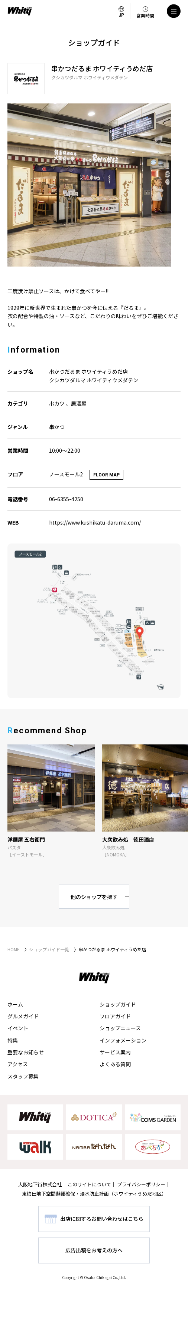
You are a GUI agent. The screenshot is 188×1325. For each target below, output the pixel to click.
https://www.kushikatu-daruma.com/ (95, 522)
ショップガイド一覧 (49, 949)
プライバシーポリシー (141, 1184)
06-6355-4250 (66, 499)
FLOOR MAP (106, 475)
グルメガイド (23, 1016)
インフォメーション (123, 1040)
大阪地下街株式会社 (40, 1184)
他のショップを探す (94, 897)
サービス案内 (115, 1052)
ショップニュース (120, 1028)
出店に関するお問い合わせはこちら (101, 1218)
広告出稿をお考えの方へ (94, 1250)
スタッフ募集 (23, 1076)
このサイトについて (89, 1184)
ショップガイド (118, 1004)
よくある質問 (115, 1064)
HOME (13, 949)
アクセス (17, 1064)
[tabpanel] (94, 185)
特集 (12, 1040)
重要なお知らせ (25, 1052)
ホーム (15, 1004)
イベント (17, 1028)
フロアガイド (115, 1016)
